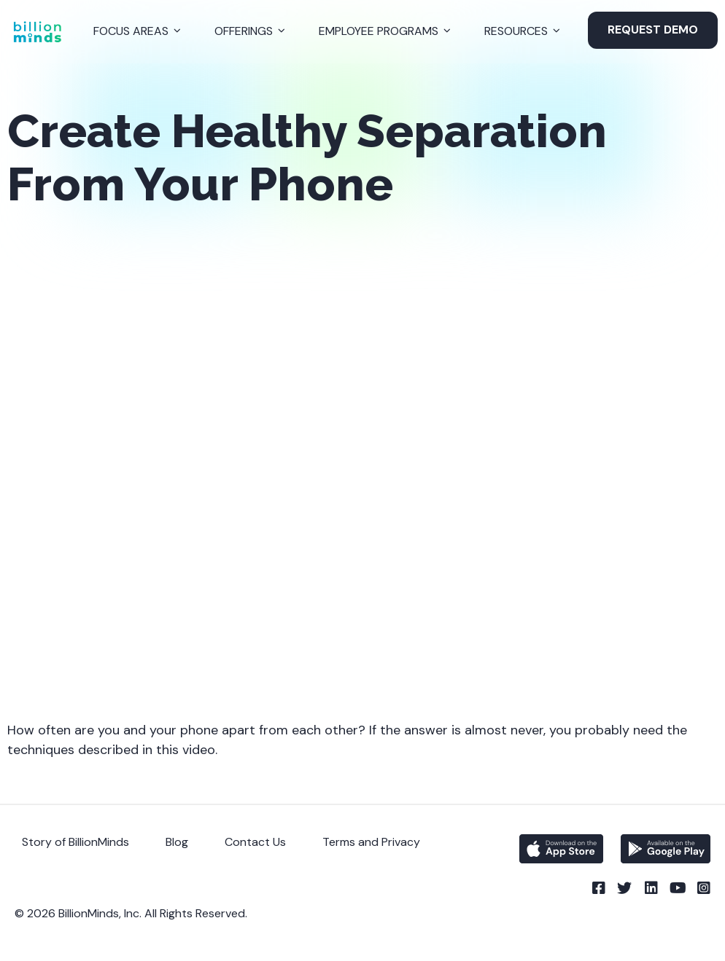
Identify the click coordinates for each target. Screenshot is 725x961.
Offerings (243, 31)
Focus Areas (130, 31)
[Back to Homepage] (37, 32)
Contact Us (255, 842)
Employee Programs (378, 31)
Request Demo (653, 29)
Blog (177, 842)
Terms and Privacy (371, 842)
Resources (516, 31)
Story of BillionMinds (75, 842)
